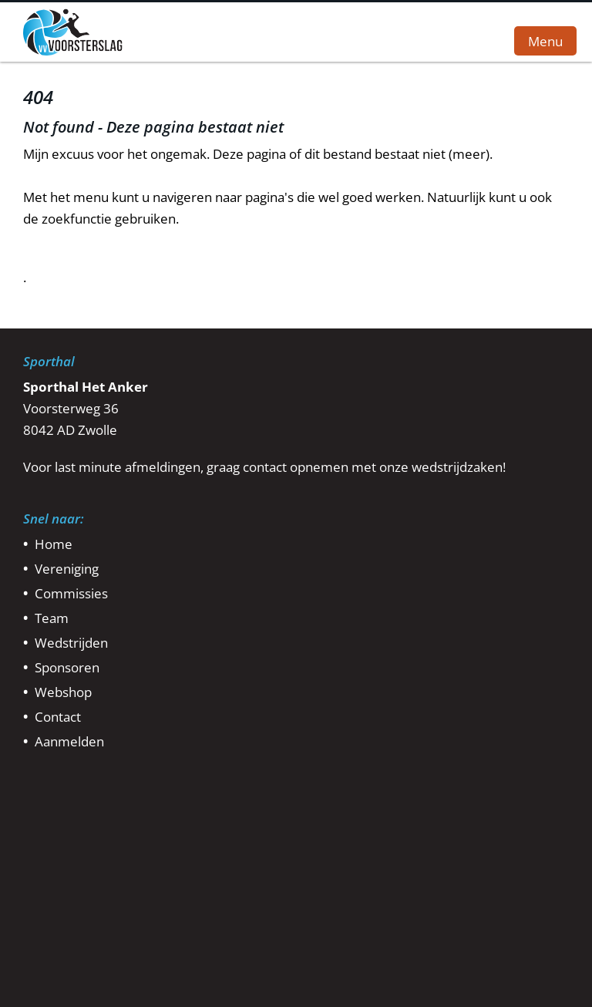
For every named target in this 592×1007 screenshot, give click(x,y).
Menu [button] (545, 41)
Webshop (63, 692)
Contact (58, 717)
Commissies (71, 593)
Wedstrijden (71, 643)
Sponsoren (67, 667)
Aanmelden (69, 741)
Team (52, 618)
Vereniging (67, 569)
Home (53, 544)
